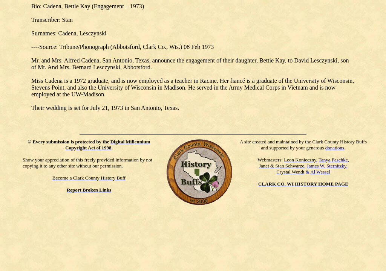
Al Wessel (320, 172)
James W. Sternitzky (326, 166)
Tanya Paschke (333, 160)
